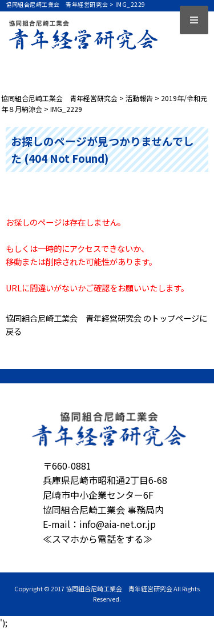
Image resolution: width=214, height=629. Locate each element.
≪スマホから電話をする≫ (97, 539)
